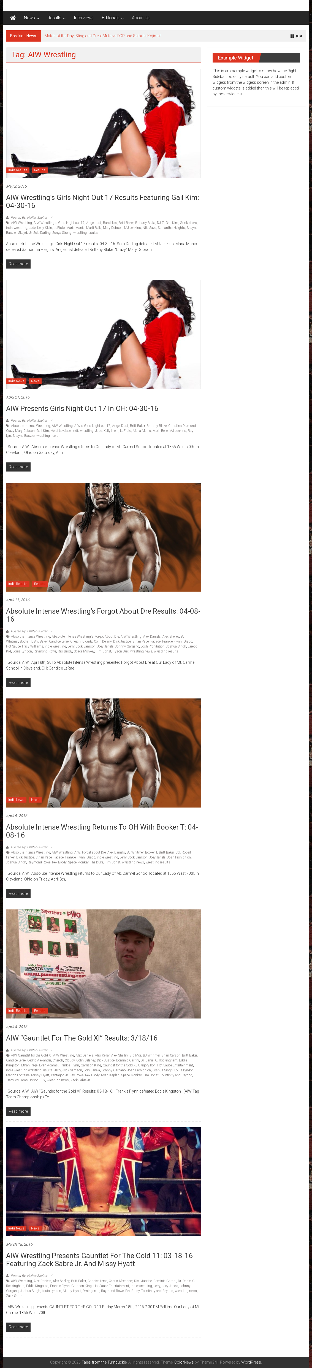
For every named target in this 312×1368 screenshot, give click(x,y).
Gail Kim (172, 223)
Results (54, 17)
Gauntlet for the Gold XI (119, 1065)
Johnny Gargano (127, 646)
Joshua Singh (176, 646)
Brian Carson (170, 1055)
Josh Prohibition (152, 646)
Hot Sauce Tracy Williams (24, 646)
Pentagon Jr (59, 1075)
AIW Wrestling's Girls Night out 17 (59, 223)
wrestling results (85, 233)
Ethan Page (140, 641)
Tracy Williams (17, 1080)
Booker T (26, 641)
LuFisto (59, 228)
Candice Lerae (59, 641)
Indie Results (17, 170)
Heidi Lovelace (61, 431)
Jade (32, 228)
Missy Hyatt (40, 1075)
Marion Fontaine (17, 1075)
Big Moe (135, 1055)
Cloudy (87, 641)
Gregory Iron (147, 1065)
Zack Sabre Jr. (80, 1080)
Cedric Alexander (39, 1060)
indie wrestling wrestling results (29, 1070)
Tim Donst (103, 651)
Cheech (75, 641)
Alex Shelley (170, 636)
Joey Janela (105, 646)
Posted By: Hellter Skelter (29, 218)
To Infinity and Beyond (176, 1075)
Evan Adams (48, 1065)
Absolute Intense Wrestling (30, 426)
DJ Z (160, 223)
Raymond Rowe (45, 651)
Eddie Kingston (37, 1286)
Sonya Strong (62, 233)
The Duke (96, 862)
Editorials (111, 17)
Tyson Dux (121, 651)
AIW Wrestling (21, 223)
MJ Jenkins (132, 228)
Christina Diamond (182, 426)
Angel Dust (120, 426)
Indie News (16, 381)
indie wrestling (16, 228)
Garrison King (91, 1065)
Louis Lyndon (22, 651)
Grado (187, 641)
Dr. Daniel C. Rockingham (159, 1060)
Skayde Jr (25, 233)
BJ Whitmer (135, 852)
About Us (141, 17)
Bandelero (110, 223)
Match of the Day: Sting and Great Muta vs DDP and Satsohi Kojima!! (103, 36)
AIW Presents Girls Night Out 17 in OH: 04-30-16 (82, 408)
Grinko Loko (188, 223)
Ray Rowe (76, 1075)
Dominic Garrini (127, 1060)
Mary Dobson (113, 228)
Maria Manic (75, 228)
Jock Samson (86, 646)
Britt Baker (126, 223)
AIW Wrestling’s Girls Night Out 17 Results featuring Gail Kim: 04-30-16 (102, 201)
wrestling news (47, 436)
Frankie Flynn (172, 641)
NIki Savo (149, 228)
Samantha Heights (171, 228)
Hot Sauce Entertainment (175, 1065)
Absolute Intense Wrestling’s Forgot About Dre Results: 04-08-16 (103, 615)
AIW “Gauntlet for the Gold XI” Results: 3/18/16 (82, 1038)
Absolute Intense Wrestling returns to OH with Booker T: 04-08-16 (102, 831)
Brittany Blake (145, 223)
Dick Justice (122, 641)
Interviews (84, 17)
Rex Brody (65, 651)
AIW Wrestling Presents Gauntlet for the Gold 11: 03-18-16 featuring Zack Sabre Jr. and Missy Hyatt (99, 1259)
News (29, 17)
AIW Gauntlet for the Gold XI (31, 1055)
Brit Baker (40, 641)
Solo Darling (42, 233)
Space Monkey (84, 651)
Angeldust (93, 223)
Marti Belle (93, 228)
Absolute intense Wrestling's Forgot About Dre (85, 636)
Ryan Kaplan (110, 1075)
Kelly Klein (44, 228)
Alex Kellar (102, 1055)
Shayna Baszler (24, 436)
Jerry (71, 646)
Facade (155, 641)
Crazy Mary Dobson (20, 431)
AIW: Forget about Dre (90, 852)
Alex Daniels (152, 636)
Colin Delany (103, 641)
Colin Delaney (85, 1060)
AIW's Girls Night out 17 (92, 426)
